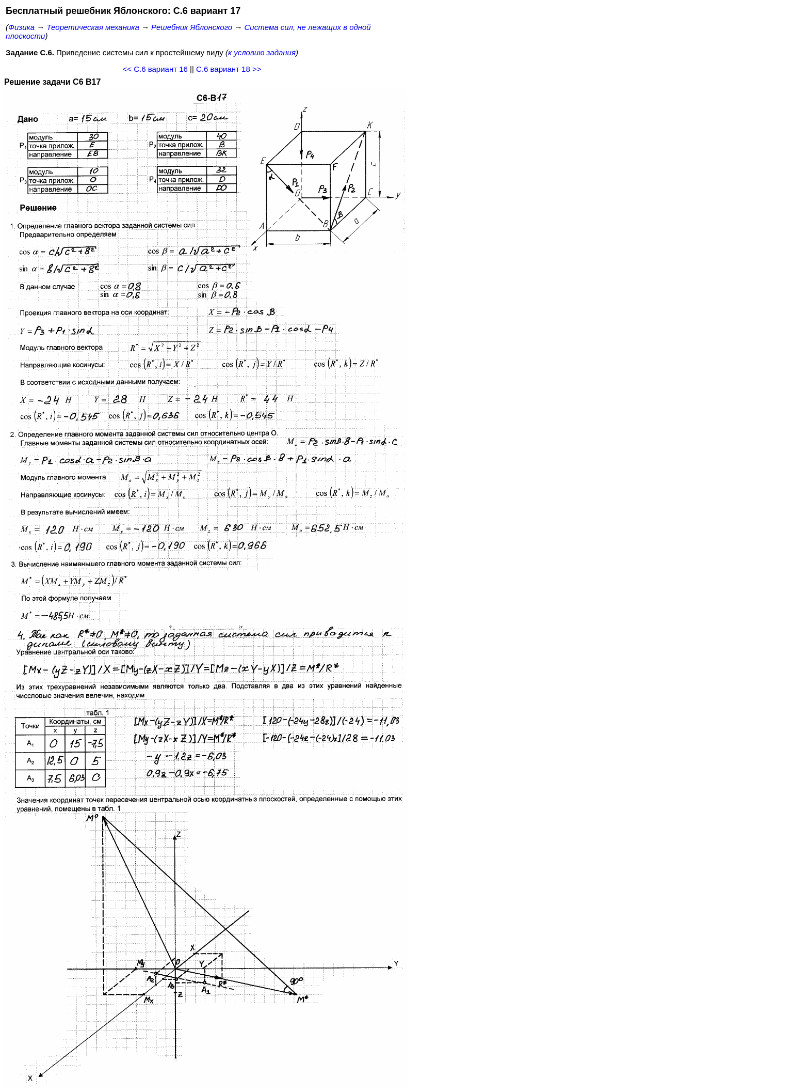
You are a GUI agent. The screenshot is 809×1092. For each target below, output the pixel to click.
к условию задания (262, 52)
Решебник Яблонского (191, 27)
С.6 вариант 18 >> (228, 69)
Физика (21, 27)
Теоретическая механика (92, 27)
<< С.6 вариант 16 (155, 69)
